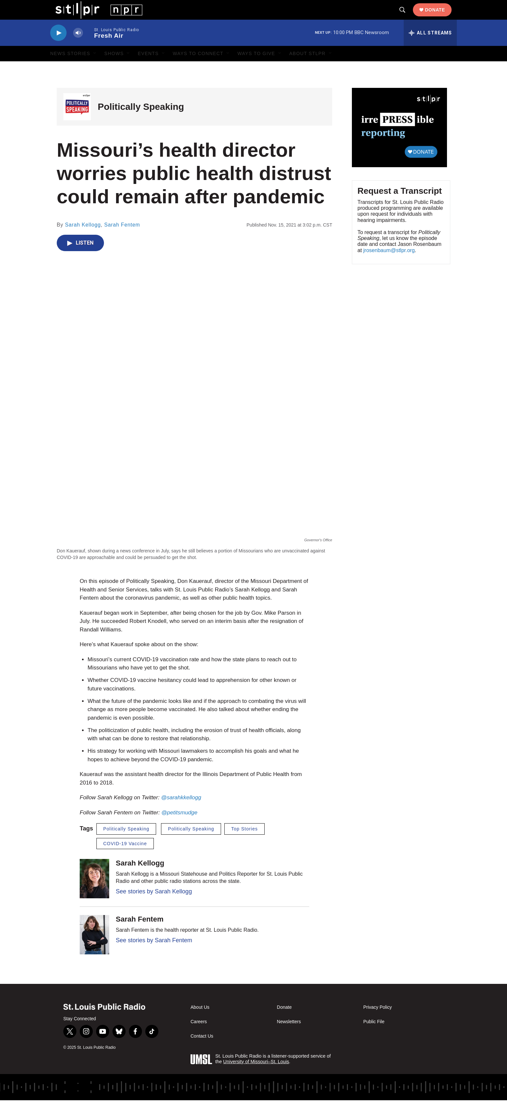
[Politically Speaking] (77, 121)
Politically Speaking (141, 121)
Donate (440, 17)
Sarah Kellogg (83, 239)
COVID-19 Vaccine (125, 858)
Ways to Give (256, 68)
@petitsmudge (179, 827)
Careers (199, 1036)
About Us (200, 1022)
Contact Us (202, 1050)
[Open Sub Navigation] (95, 68)
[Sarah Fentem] (94, 949)
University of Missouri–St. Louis (256, 1076)
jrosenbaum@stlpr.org (389, 265)
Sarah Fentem (122, 239)
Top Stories (244, 843)
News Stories (70, 68)
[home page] (93, 16)
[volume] (78, 47)
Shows (114, 68)
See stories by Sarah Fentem (154, 955)
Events (148, 68)
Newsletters (289, 1036)
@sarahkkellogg (181, 812)
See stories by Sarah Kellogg (154, 906)
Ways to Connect (198, 68)
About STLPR (307, 68)
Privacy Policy (377, 1022)
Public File (374, 1036)
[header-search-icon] (407, 17)
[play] (58, 47)
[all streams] (430, 47)
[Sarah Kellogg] (94, 893)
